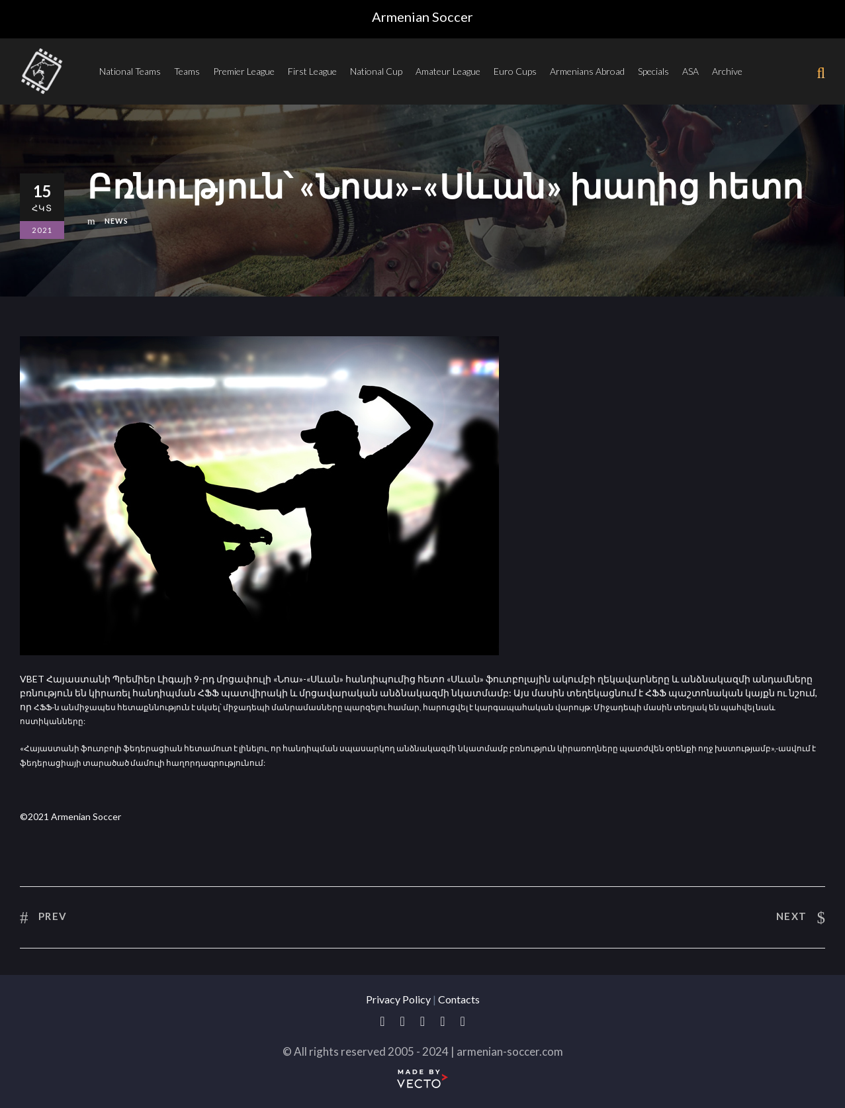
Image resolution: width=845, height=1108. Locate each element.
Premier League (244, 71)
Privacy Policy (398, 999)
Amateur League (448, 71)
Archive (727, 71)
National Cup (376, 71)
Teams (187, 71)
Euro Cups (515, 71)
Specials (653, 71)
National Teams (130, 71)
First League (312, 71)
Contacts (459, 999)
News (116, 220)
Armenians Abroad (587, 71)
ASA (690, 71)
